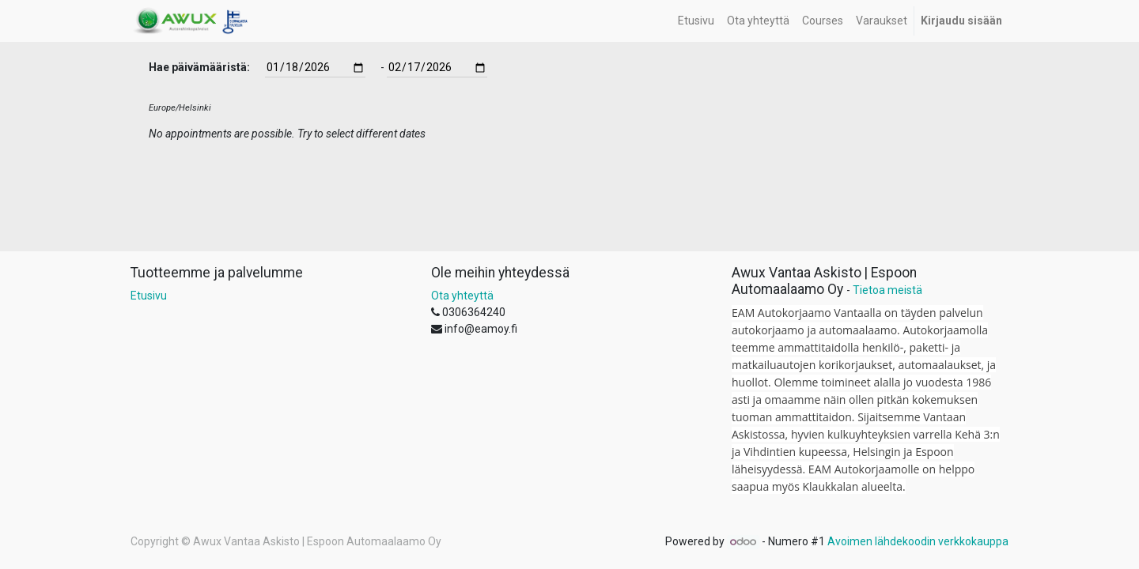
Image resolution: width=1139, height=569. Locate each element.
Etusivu (149, 295)
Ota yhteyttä (462, 295)
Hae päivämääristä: (199, 67)
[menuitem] (696, 21)
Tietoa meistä (887, 290)
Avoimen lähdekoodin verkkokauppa (917, 541)
